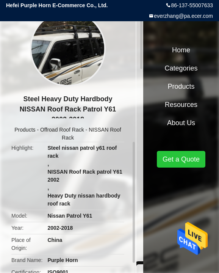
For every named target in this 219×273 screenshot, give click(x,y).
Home (181, 50)
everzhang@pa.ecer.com (183, 16)
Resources (181, 104)
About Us (181, 123)
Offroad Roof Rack (62, 130)
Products (24, 130)
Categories (180, 68)
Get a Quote (181, 159)
